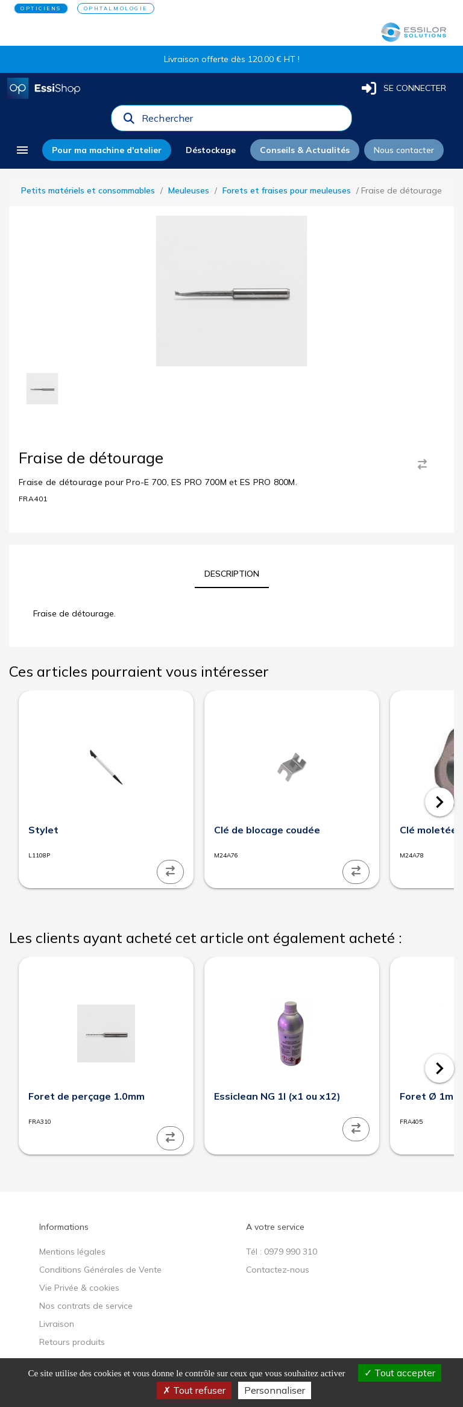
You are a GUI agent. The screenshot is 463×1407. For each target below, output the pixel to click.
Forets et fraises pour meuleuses (286, 190)
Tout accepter (399, 1373)
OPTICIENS (40, 8)
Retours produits (72, 1341)
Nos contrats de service (86, 1305)
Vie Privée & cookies (79, 1287)
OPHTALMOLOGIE (116, 8)
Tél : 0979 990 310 (281, 1251)
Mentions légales (72, 1251)
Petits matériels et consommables (88, 190)
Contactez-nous (277, 1269)
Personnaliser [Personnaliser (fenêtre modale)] (274, 1390)
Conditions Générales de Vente (100, 1269)
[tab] (232, 573)
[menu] (22, 150)
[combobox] (243, 121)
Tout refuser (194, 1390)
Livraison (56, 1323)
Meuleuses (188, 190)
